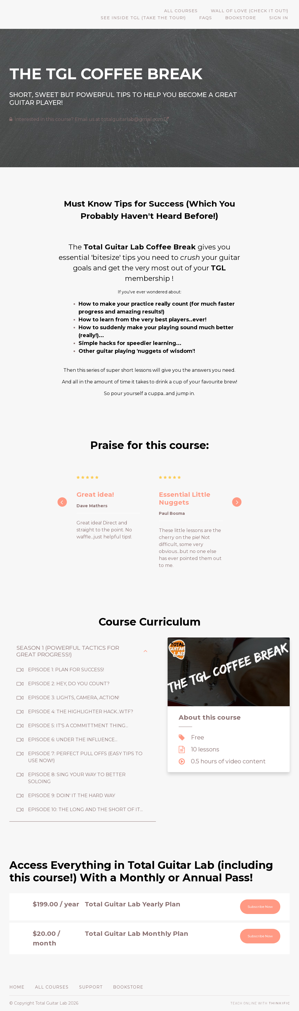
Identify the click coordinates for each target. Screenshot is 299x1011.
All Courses (185, 11)
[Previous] (62, 502)
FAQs (212, 18)
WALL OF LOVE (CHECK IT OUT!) (251, 11)
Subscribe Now (255, 907)
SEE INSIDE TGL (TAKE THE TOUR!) (152, 18)
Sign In (280, 18)
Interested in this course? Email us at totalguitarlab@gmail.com (92, 119)
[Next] (236, 502)
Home (17, 987)
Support (90, 987)
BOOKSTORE (244, 18)
